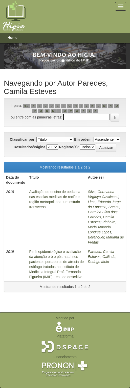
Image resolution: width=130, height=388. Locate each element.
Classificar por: (23, 139)
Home (12, 38)
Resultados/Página (29, 147)
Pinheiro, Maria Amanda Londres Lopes (102, 227)
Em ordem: (83, 139)
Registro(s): (69, 147)
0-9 (26, 105)
